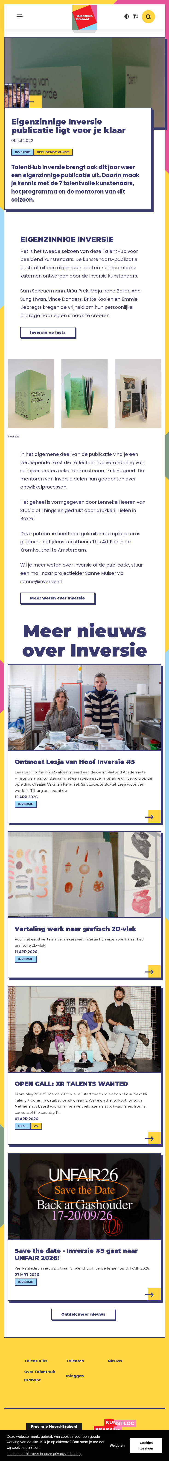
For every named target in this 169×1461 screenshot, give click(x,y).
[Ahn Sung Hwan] (6, 95)
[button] (126, 17)
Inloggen (75, 1381)
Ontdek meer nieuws (83, 1319)
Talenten (75, 1366)
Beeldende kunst (54, 154)
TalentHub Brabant (84, 19)
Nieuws (115, 1366)
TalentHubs (35, 1366)
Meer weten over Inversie (60, 602)
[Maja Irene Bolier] (23, 95)
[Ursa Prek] (15, 95)
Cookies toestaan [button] (146, 1445)
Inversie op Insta (50, 335)
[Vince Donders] (19, 95)
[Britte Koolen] (11, 95)
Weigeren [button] (117, 1445)
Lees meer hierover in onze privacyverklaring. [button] (44, 1454)
